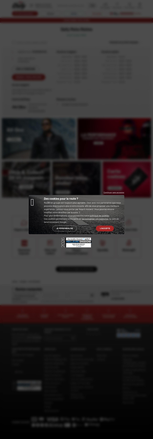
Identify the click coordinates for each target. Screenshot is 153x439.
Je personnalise (64, 228)
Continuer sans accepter (114, 192)
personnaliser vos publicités (95, 218)
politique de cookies (99, 215)
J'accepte (105, 228)
